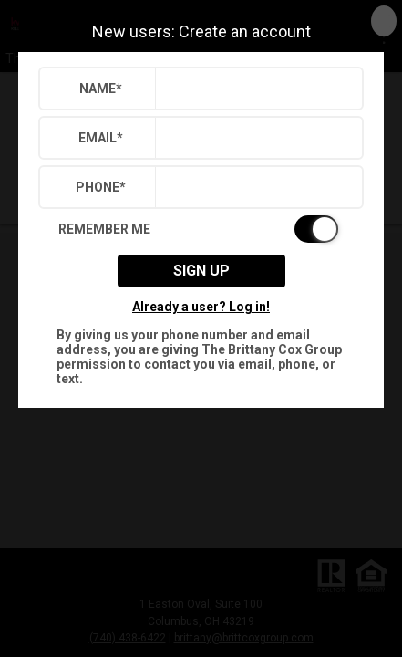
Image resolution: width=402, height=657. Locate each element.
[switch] (201, 229)
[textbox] (255, 88)
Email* (100, 137)
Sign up (201, 270)
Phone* (101, 187)
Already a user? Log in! (201, 306)
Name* (100, 88)
